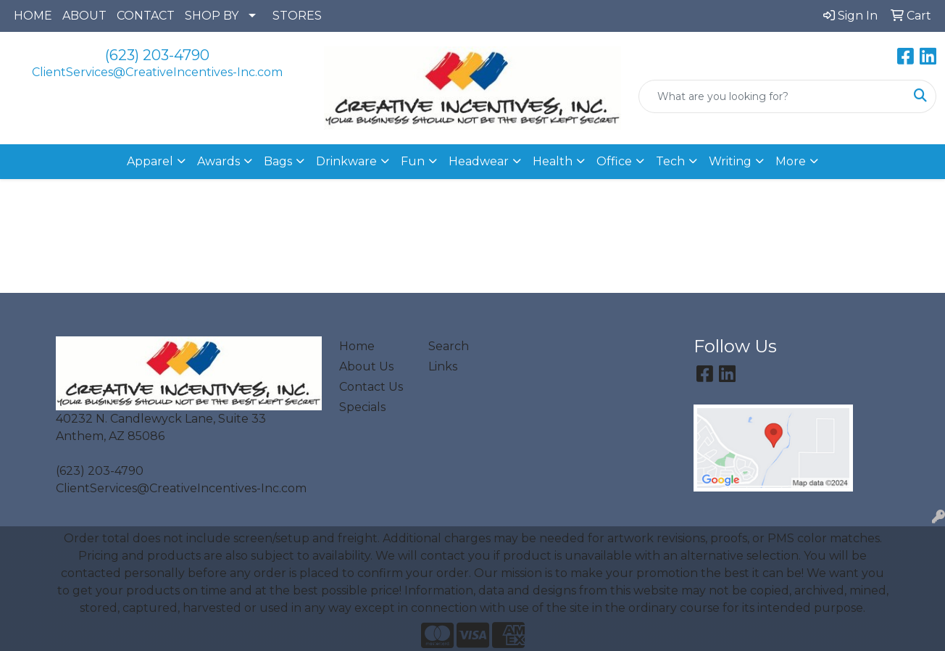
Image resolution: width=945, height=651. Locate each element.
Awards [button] (218, 161)
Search (448, 346)
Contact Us (371, 387)
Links (442, 366)
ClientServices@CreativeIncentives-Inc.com (157, 72)
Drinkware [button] (346, 161)
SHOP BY (211, 15)
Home (357, 346)
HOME (33, 15)
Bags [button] (278, 161)
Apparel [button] (150, 161)
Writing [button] (730, 161)
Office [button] (614, 161)
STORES (297, 15)
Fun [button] (413, 161)
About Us (366, 366)
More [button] (790, 161)
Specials (362, 407)
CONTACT (146, 15)
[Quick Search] (772, 96)
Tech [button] (670, 161)
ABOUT (84, 15)
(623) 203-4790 (157, 55)
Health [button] (553, 161)
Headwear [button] (479, 161)
